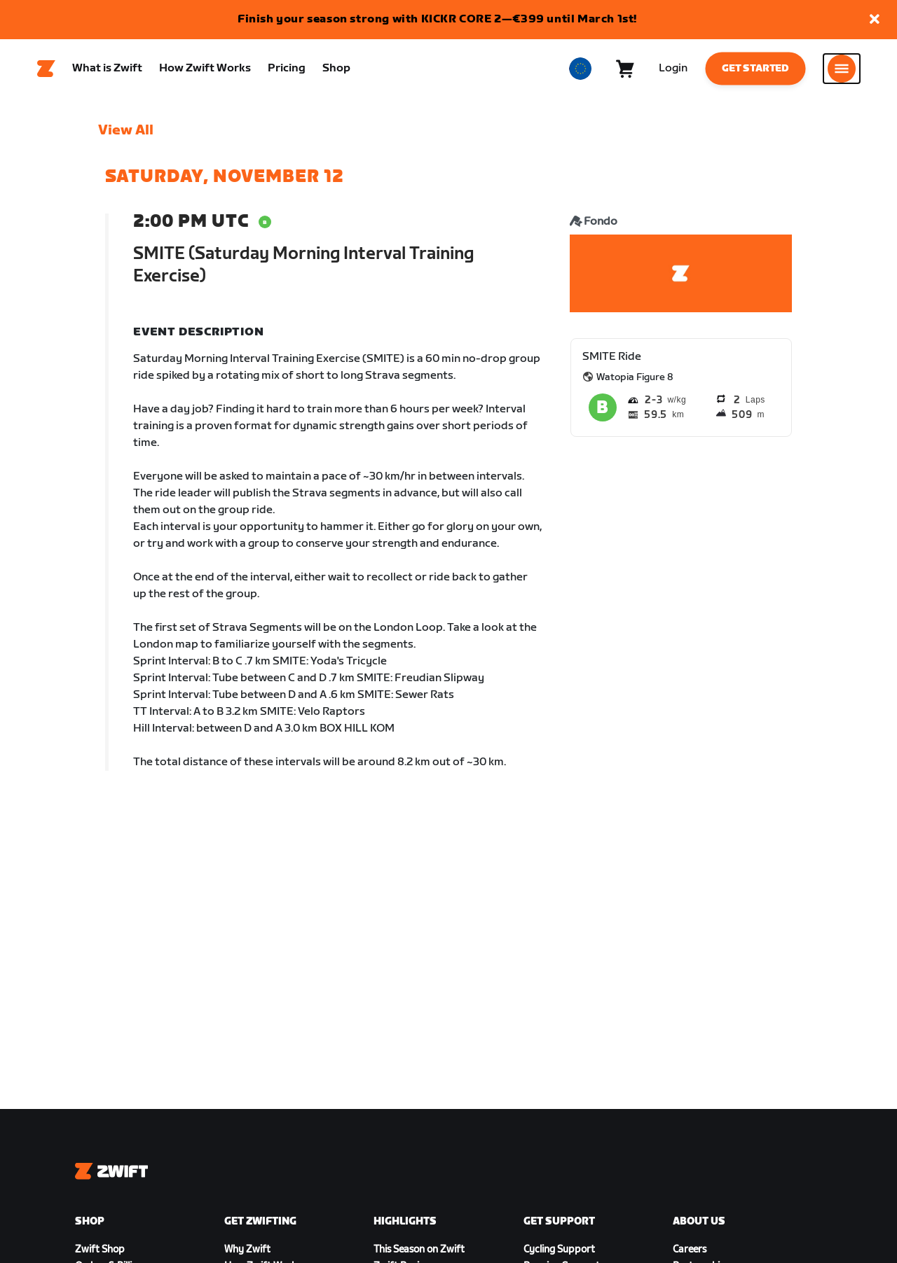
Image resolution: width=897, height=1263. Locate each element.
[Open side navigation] (841, 70)
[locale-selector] (580, 71)
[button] (874, 20)
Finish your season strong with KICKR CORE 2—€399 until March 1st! (437, 19)
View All (125, 133)
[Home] (46, 71)
